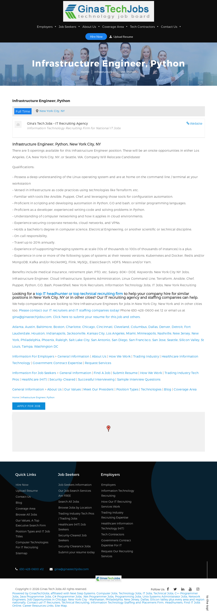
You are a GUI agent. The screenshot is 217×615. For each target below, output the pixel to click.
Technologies (151, 389)
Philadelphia (30, 340)
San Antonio (100, 340)
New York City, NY (52, 111)
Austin (30, 327)
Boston (59, 327)
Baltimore (44, 327)
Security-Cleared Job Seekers (72, 538)
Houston (38, 333)
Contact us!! (34, 602)
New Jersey (181, 333)
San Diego (120, 340)
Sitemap (21, 553)
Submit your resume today (76, 552)
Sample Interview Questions (139, 379)
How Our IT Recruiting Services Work (116, 504)
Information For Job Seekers (34, 373)
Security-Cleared (62, 379)
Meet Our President (98, 389)
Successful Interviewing (96, 379)
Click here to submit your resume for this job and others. (97, 317)
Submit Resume (125, 373)
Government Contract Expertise (57, 363)
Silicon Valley (189, 340)
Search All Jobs (68, 501)
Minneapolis (146, 333)
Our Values (72, 389)
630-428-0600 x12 (31, 569)
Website (196, 123)
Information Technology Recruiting (117, 493)
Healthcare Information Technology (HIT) (117, 526)
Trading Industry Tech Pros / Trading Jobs (76, 516)
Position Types (127, 389)
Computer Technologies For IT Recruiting (32, 545)
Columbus (139, 327)
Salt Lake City (79, 340)
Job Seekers (69, 26)
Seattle (172, 340)
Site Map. (61, 605)
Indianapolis (56, 333)
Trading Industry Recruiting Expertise (114, 515)
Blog (167, 389)
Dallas (153, 327)
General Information (73, 356)
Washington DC (46, 346)
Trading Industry (146, 356)
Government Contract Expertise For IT (116, 543)
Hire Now (96, 36)
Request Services (98, 363)
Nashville (164, 333)
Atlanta (18, 327)
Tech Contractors (144, 26)
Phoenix (48, 340)
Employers (47, 26)
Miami (131, 333)
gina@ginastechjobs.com (32, 317)
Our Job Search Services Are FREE (74, 493)
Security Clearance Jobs (74, 546)
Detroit (177, 327)
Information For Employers (33, 356)
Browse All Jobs (26, 514)
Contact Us (171, 26)
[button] (108, 428)
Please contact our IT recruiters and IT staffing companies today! (69, 310)
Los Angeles (115, 333)
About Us (91, 26)
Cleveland (121, 327)
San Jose (159, 340)
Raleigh (61, 340)
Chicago (88, 327)
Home (85, 71)
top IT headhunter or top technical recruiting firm (79, 293)
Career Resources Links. (38, 605)
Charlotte (73, 327)
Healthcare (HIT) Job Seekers (72, 527)
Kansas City (96, 333)
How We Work (120, 356)
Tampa (27, 346)
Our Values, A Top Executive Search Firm (31, 523)
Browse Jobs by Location (75, 507)
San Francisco (140, 340)
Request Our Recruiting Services (117, 553)
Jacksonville (76, 333)
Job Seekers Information (75, 484)
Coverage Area (115, 26)
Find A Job (102, 373)
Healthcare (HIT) (34, 379)
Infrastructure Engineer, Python (37, 397)
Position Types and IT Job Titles (33, 534)
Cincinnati (104, 327)
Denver (164, 327)
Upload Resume (121, 36)
